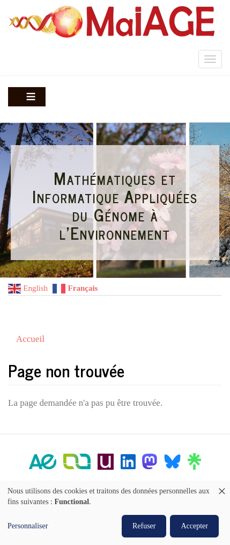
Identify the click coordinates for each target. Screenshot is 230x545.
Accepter (194, 526)
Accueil (30, 339)
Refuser (144, 526)
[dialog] (115, 513)
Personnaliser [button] (28, 526)
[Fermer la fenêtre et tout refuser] (222, 487)
